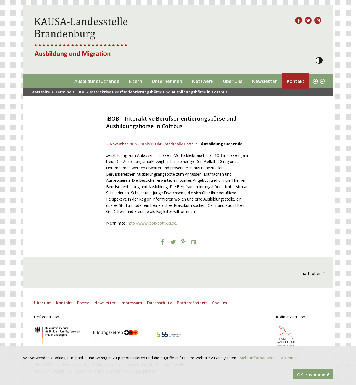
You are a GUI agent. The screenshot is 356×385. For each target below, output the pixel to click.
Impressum (131, 302)
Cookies (219, 302)
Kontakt (296, 81)
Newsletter (264, 81)
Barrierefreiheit (192, 302)
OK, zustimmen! (313, 374)
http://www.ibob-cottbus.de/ (153, 223)
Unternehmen (167, 81)
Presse (83, 302)
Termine (63, 92)
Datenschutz (159, 302)
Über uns (232, 81)
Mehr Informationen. (257, 357)
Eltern (135, 81)
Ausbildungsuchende (96, 81)
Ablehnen (289, 357)
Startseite (40, 92)
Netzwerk (202, 81)
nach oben (314, 273)
